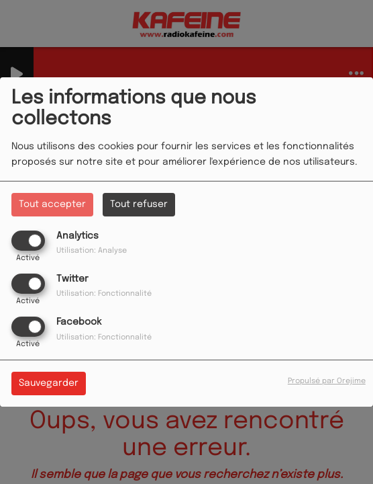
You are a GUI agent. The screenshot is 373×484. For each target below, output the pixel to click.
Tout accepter (52, 204)
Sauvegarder (48, 383)
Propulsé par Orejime (327, 381)
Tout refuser (139, 204)
